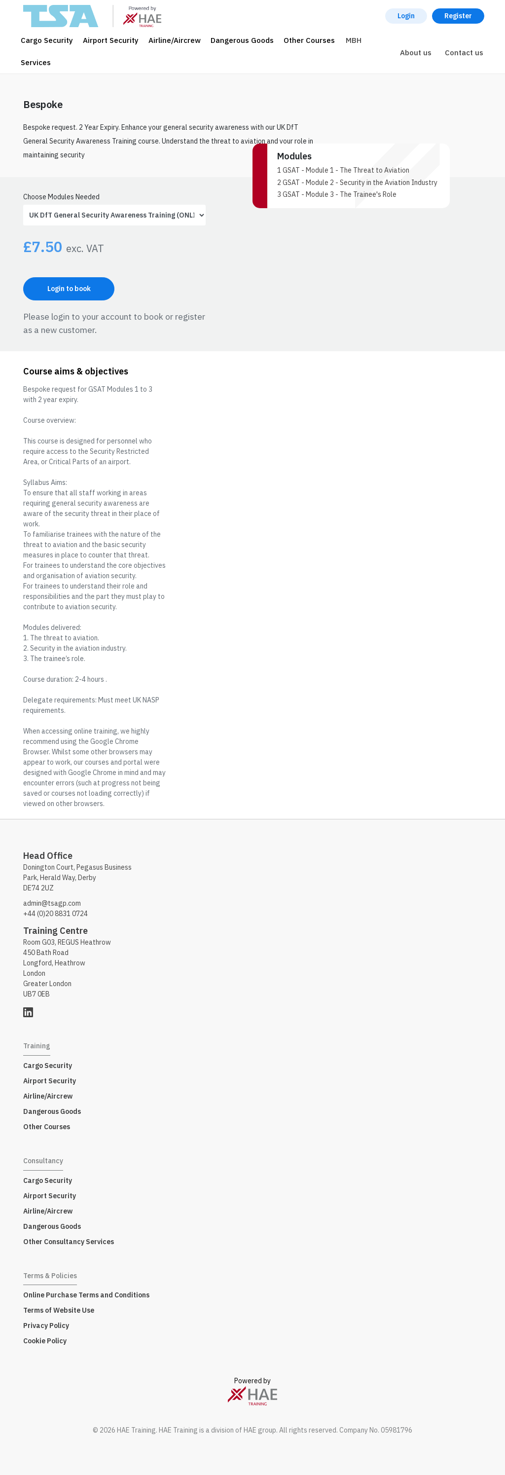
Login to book (69, 288)
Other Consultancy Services (68, 1241)
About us (416, 52)
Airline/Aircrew (174, 40)
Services (36, 62)
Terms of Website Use (58, 1310)
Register (458, 15)
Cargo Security (47, 40)
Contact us (464, 52)
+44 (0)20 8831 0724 (55, 913)
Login (406, 15)
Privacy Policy (46, 1325)
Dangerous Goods (242, 40)
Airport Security (111, 40)
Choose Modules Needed (61, 196)
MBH (353, 40)
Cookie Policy (45, 1340)
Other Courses (309, 40)
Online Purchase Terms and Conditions (86, 1295)
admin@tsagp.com (52, 903)
